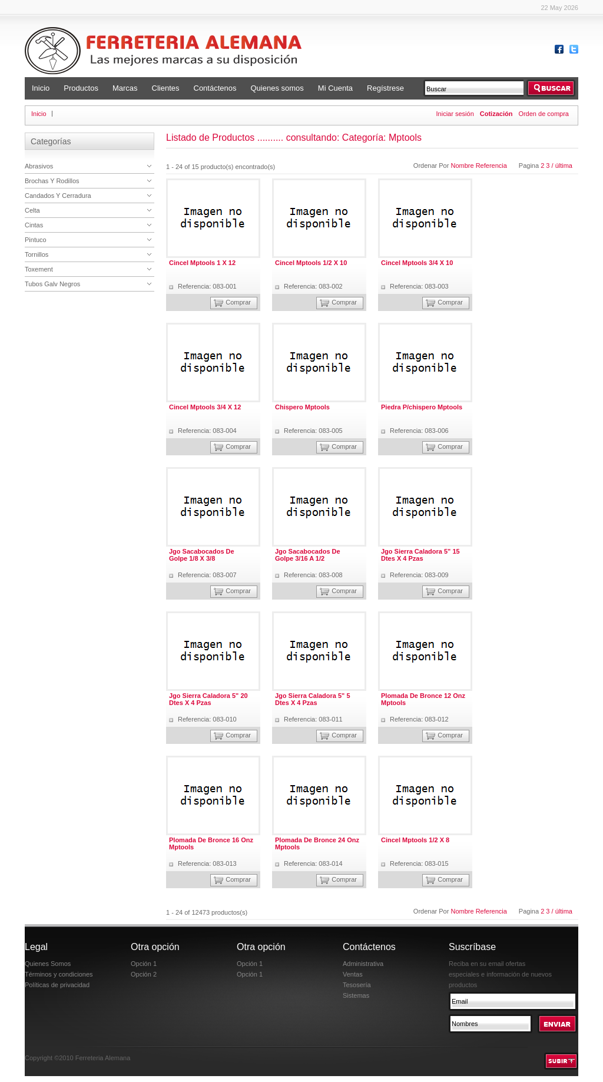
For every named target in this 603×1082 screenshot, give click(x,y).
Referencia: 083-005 (313, 430)
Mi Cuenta (335, 88)
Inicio (40, 88)
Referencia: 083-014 (313, 863)
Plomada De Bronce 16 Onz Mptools (211, 843)
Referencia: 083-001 (207, 286)
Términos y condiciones (59, 974)
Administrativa (363, 963)
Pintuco (36, 239)
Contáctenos (215, 88)
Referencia (491, 165)
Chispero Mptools (302, 407)
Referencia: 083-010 (207, 719)
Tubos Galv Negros (52, 283)
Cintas (34, 225)
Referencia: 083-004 (207, 430)
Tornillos (36, 254)
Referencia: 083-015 (419, 863)
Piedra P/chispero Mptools (421, 407)
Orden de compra (543, 113)
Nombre (462, 165)
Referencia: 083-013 (207, 863)
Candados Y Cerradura (58, 195)
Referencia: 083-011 (313, 719)
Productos (81, 88)
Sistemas (356, 995)
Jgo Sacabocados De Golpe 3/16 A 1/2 (307, 555)
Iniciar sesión (455, 113)
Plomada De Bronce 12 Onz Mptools (423, 699)
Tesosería (357, 984)
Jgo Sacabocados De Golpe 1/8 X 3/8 (201, 555)
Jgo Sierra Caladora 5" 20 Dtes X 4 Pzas (208, 699)
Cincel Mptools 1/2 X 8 (415, 839)
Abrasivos (39, 166)
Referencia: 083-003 (419, 286)
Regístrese (385, 88)
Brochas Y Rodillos (52, 180)
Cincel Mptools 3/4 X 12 (205, 407)
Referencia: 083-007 (207, 574)
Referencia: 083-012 (419, 719)
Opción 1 (144, 963)
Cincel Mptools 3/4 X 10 (417, 262)
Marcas (125, 88)
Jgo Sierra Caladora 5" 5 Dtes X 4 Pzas (312, 699)
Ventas (353, 974)
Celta (32, 210)
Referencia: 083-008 (313, 574)
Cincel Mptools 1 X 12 (202, 262)
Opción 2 (144, 974)
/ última (562, 165)
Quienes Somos (48, 963)
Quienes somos (277, 88)
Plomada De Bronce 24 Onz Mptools (317, 843)
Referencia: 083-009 (419, 574)
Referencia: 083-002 (313, 286)
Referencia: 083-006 (419, 430)
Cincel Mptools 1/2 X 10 (311, 262)
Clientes (166, 88)
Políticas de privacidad (57, 984)
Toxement (39, 269)
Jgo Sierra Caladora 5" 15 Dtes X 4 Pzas (420, 555)
